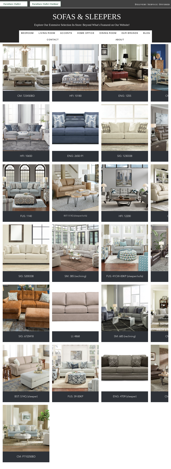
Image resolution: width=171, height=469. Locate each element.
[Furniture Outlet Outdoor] (45, 4)
